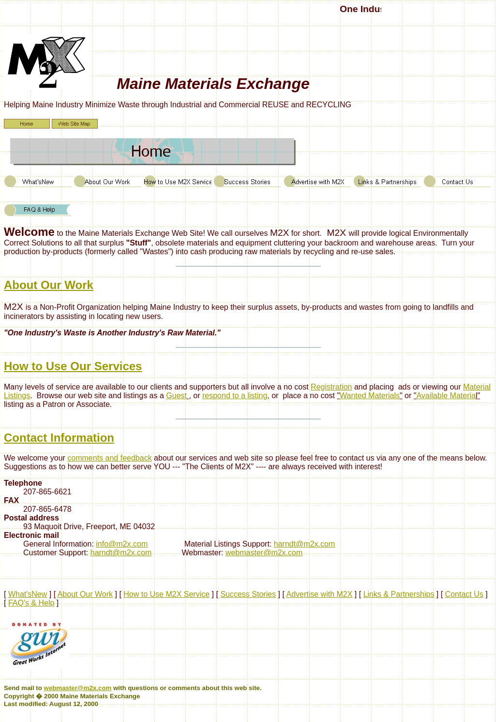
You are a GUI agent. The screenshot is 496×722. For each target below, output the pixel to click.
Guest (176, 395)
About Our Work (85, 594)
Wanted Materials (370, 395)
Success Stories (248, 594)
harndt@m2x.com (304, 544)
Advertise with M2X (319, 594)
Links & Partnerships (399, 594)
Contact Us (464, 594)
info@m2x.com (122, 544)
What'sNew (27, 594)
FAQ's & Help (31, 603)
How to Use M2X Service (166, 594)
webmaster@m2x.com (263, 553)
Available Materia (445, 395)
